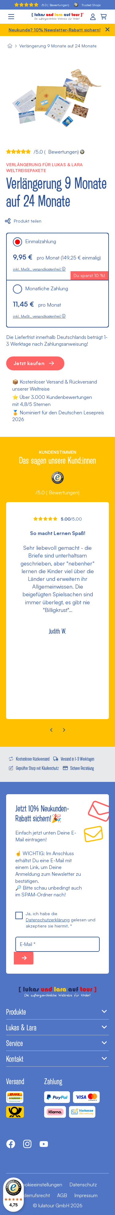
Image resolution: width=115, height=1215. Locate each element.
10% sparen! (23, 958)
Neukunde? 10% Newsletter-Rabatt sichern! (55, 29)
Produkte (57, 1011)
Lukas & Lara (57, 1027)
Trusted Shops (87, 4)
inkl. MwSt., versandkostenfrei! (39, 269)
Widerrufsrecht (34, 1195)
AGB (62, 1195)
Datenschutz (83, 1184)
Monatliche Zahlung (40, 288)
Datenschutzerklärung (48, 919)
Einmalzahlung (34, 241)
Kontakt (57, 1058)
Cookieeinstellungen (40, 1184)
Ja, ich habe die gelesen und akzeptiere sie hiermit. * (55, 919)
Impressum (86, 1195)
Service (57, 1043)
